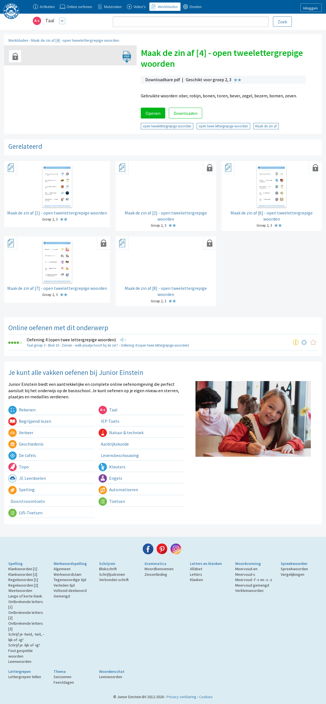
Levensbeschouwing (119, 455)
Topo (18, 467)
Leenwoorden (19, 661)
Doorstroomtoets (27, 501)
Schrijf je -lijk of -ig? (24, 645)
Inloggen (310, 8)
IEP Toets (109, 421)
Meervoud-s (245, 574)
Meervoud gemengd (252, 585)
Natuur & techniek (121, 432)
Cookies (206, 696)
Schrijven (107, 563)
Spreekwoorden (294, 563)
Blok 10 (53, 345)
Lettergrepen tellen (24, 676)
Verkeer (20, 432)
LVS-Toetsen (25, 512)
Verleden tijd (64, 585)
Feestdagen (64, 682)
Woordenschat (111, 671)
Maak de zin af (266, 126)
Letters (196, 574)
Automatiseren (118, 489)
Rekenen (22, 409)
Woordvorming (248, 563)
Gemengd (62, 596)
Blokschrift (108, 568)
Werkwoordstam (67, 574)
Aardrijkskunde (114, 444)
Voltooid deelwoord (70, 590)
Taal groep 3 (36, 345)
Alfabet (196, 568)
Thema (60, 671)
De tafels (22, 455)
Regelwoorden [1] (23, 579)
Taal (49, 20)
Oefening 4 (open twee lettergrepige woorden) (71, 339)
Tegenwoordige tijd (70, 579)
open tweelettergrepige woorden (167, 126)
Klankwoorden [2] (22, 574)
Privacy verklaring (181, 696)
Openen (153, 113)
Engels (110, 478)
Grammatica (155, 563)
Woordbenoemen (159, 568)
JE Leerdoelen (27, 478)
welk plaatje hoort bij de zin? (96, 345)
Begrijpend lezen (29, 421)
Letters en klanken (206, 563)
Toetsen (112, 501)
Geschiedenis (26, 444)
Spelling (21, 489)
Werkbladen (18, 40)
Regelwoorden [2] (23, 585)
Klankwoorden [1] (22, 568)
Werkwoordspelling (70, 563)
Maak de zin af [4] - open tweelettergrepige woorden (75, 40)
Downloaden (185, 113)
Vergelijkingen (292, 574)
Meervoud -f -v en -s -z (253, 579)
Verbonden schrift (114, 579)
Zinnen (67, 345)
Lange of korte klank (25, 596)
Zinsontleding (155, 574)
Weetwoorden (20, 590)
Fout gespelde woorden (20, 653)
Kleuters (112, 467)
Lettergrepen (19, 671)
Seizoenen (62, 676)
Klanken (196, 579)
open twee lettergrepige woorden (223, 126)
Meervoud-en (246, 568)
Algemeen (62, 568)
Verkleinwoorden (249, 590)
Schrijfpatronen (112, 574)
